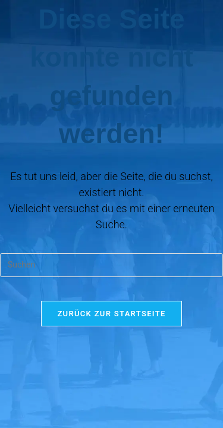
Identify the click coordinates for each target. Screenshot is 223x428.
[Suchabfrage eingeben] (111, 265)
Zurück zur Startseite (111, 313)
